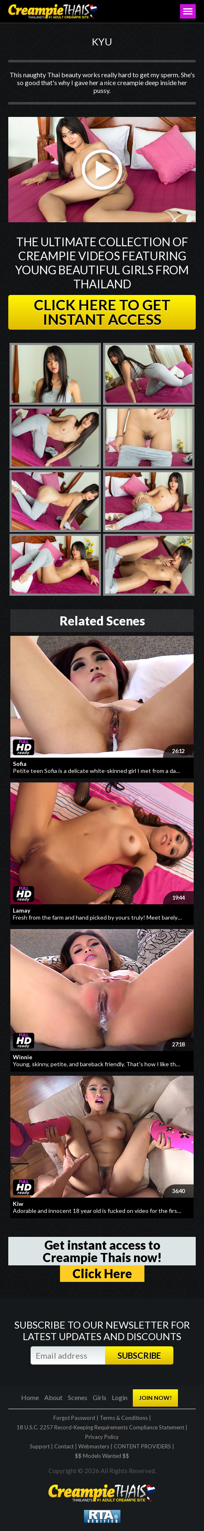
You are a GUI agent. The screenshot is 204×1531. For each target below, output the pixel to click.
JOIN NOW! (155, 1397)
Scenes (77, 1397)
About (53, 1397)
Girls (99, 1397)
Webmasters (93, 1446)
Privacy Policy (102, 1437)
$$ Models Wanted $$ (102, 1456)
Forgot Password (74, 1418)
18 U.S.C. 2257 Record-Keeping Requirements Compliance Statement (100, 1427)
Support (40, 1446)
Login (119, 1397)
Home (30, 1397)
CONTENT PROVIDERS (142, 1446)
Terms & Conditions (124, 1418)
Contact (64, 1446)
